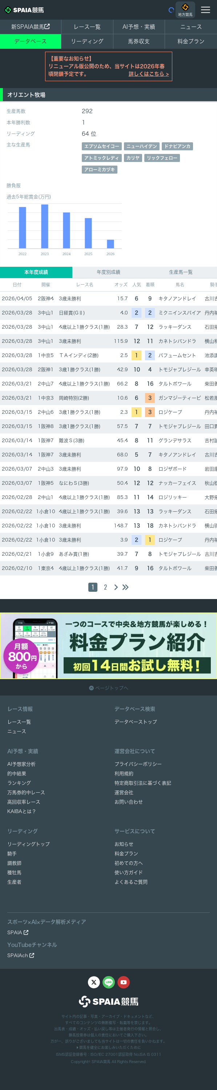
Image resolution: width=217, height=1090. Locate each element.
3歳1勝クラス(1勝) (80, 369)
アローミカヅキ (99, 169)
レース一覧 (87, 26)
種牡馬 (14, 872)
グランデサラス (175, 440)
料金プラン (126, 853)
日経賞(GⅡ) (72, 312)
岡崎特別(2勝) (74, 398)
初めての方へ (128, 863)
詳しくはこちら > (149, 73)
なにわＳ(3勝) (74, 483)
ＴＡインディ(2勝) (79, 355)
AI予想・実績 (138, 26)
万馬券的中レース (26, 792)
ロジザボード (172, 469)
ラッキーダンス (175, 327)
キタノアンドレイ (177, 298)
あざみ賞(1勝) (74, 554)
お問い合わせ (128, 802)
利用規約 (123, 773)
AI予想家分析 (21, 764)
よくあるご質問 (131, 882)
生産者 (14, 882)
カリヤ (133, 158)
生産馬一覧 (181, 272)
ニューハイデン (141, 146)
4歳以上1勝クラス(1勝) (84, 327)
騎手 (12, 853)
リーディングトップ (28, 844)
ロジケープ (170, 412)
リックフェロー (162, 158)
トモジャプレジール (179, 369)
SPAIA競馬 (101, 1061)
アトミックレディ (101, 158)
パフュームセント (177, 355)
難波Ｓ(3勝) (72, 440)
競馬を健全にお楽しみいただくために (108, 1047)
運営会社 (123, 792)
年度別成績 (108, 272)
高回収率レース (23, 802)
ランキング (19, 783)
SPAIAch (20, 955)
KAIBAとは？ (21, 811)
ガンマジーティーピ (179, 398)
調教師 (14, 863)
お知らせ (123, 844)
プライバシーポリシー (138, 764)
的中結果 (16, 773)
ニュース (191, 26)
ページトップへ (108, 688)
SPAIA (17, 932)
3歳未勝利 (70, 298)
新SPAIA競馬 (30, 26)
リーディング (87, 41)
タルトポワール (175, 383)
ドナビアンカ (177, 146)
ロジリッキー (172, 497)
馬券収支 (139, 41)
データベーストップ (135, 722)
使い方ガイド (128, 872)
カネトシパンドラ (177, 341)
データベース (30, 41)
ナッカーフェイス (177, 483)
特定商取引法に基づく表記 (142, 783)
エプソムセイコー (101, 146)
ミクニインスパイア (179, 312)
